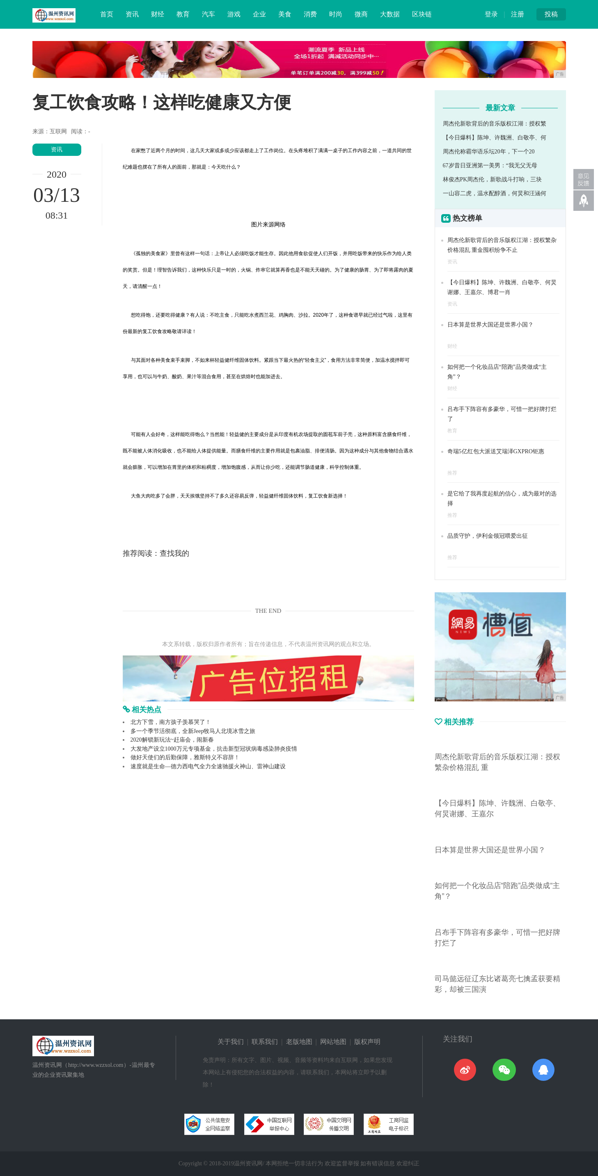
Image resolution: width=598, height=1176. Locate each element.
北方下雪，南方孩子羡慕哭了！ (171, 722)
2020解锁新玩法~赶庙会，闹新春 (172, 740)
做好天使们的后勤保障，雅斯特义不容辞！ (185, 757)
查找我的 (174, 553)
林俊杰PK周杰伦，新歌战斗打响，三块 (492, 179)
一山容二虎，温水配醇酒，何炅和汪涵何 (494, 193)
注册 (517, 14)
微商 (361, 14)
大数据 (390, 14)
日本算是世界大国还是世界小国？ (490, 325)
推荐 (452, 473)
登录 (491, 14)
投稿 (551, 14)
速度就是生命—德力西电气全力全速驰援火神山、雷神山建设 (208, 766)
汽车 (208, 14)
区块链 (422, 14)
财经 (157, 14)
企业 (259, 14)
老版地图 (299, 1041)
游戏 (234, 14)
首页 (106, 14)
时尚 (335, 14)
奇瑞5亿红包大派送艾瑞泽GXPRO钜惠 (495, 451)
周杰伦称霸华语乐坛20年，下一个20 (489, 151)
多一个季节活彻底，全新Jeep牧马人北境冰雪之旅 (193, 731)
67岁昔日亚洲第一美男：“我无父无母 (490, 165)
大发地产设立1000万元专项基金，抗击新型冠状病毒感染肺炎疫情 (214, 749)
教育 (183, 14)
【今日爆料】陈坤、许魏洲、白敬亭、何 (494, 138)
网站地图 (333, 1041)
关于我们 (231, 1041)
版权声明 (367, 1041)
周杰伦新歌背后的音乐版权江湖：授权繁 (494, 124)
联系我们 (265, 1041)
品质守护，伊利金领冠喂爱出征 (487, 536)
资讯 (132, 14)
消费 (310, 14)
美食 (284, 14)
